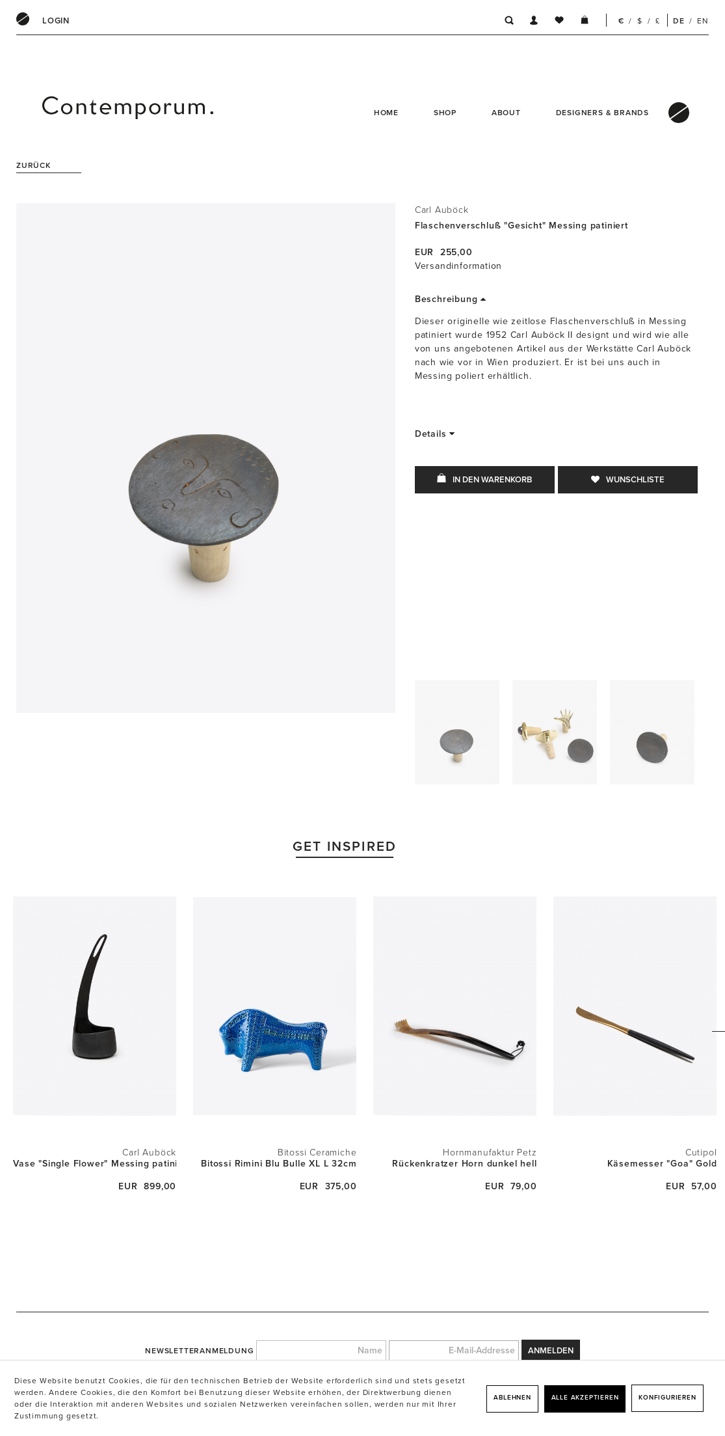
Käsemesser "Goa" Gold (662, 1163)
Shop (445, 112)
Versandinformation (458, 265)
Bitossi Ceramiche (317, 1152)
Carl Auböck (442, 209)
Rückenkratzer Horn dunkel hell (464, 1163)
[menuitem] (56, 20)
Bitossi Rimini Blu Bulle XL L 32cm (278, 1163)
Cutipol (701, 1152)
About (506, 112)
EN (703, 20)
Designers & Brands (602, 112)
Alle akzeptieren (585, 1397)
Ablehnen (512, 1397)
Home (386, 112)
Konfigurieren (667, 1397)
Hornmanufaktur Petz (489, 1152)
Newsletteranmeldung (199, 1350)
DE (679, 20)
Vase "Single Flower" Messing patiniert (94, 1163)
